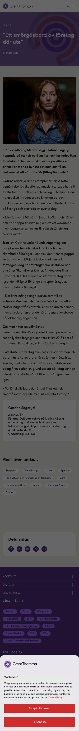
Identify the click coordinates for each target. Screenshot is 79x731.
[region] (39, 693)
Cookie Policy (55, 697)
